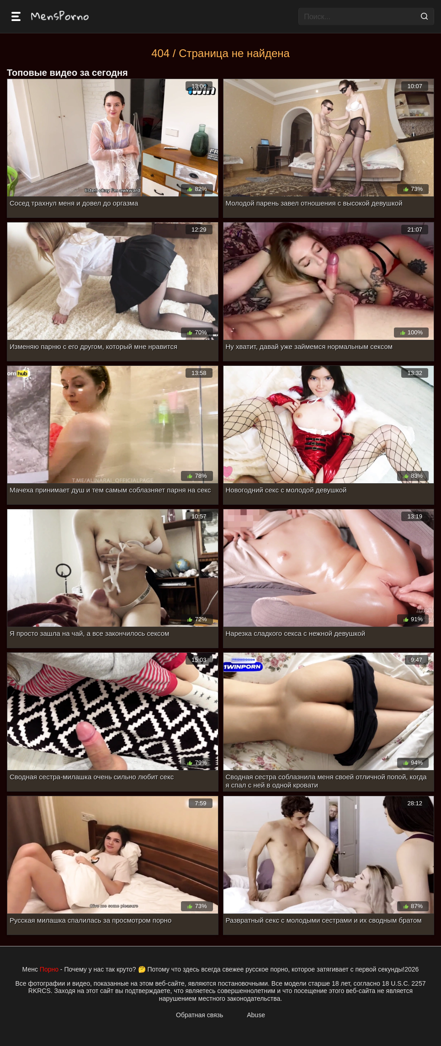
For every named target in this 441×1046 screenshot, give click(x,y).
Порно (49, 969)
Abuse (256, 1015)
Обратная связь (199, 1015)
